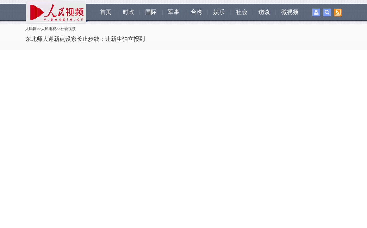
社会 (241, 12)
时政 (128, 12)
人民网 (31, 29)
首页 (105, 12)
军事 (173, 12)
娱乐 (219, 12)
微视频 (289, 12)
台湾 (196, 12)
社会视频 (68, 29)
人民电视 (48, 29)
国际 (151, 12)
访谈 (264, 12)
